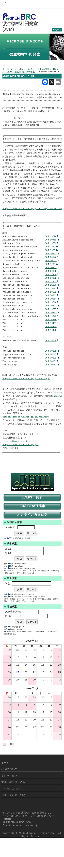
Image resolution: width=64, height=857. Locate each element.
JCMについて (9, 786)
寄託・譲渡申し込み (13, 799)
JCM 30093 (52, 269)
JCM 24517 (52, 367)
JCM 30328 (52, 280)
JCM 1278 (51, 254)
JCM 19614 (52, 312)
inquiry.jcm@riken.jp (26, 842)
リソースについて (12, 806)
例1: (6, 581)
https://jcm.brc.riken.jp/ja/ (20, 461)
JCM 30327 (52, 276)
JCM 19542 (52, 327)
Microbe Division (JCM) (41, 850)
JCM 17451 (52, 290)
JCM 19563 (52, 250)
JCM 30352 (52, 305)
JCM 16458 (52, 338)
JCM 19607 (52, 320)
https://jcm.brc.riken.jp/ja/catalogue (26, 392)
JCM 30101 (52, 363)
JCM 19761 (52, 247)
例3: (6, 586)
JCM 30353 (52, 309)
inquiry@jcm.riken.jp (15, 458)
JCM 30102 (52, 370)
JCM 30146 (52, 265)
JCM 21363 (52, 294)
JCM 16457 (52, 334)
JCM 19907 (52, 298)
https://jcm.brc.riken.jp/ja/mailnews (25, 432)
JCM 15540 (52, 352)
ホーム (5, 780)
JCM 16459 (52, 341)
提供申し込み (9, 793)
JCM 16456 (52, 330)
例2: (6, 583)
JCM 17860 (52, 283)
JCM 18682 (52, 301)
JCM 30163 (52, 378)
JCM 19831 (52, 261)
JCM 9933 (51, 258)
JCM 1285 (51, 272)
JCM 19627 (52, 316)
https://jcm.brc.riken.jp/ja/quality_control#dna (32, 214)
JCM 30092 (52, 287)
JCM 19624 (52, 243)
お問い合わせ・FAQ (13, 812)
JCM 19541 (52, 323)
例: (6, 556)
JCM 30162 (52, 374)
